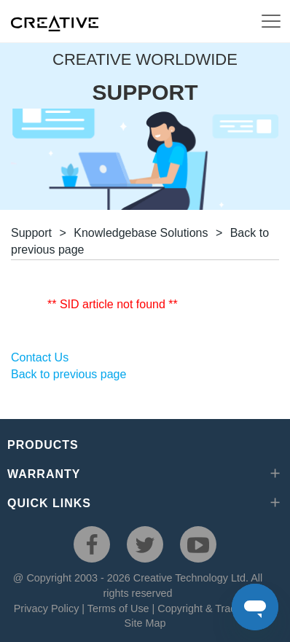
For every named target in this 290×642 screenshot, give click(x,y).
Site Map (145, 623)
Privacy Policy (46, 608)
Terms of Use (118, 608)
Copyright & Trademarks (213, 608)
